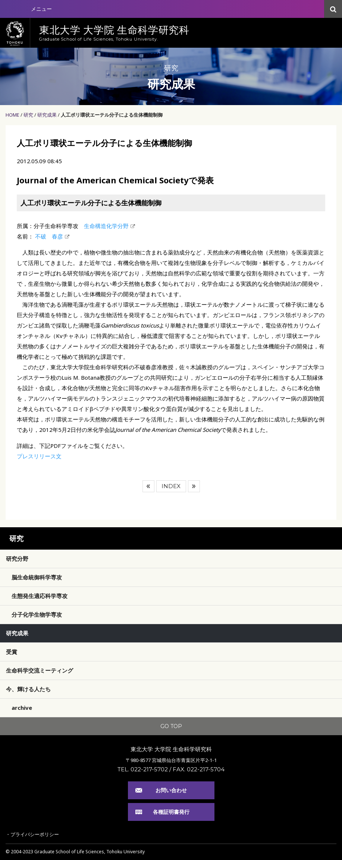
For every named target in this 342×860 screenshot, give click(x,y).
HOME (12, 114)
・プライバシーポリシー (32, 834)
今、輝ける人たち (28, 689)
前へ (148, 486)
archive (22, 707)
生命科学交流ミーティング (39, 670)
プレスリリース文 (39, 456)
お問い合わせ (171, 790)
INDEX (171, 486)
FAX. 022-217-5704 (199, 769)
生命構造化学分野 (106, 226)
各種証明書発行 (171, 811)
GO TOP (171, 726)
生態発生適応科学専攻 (40, 596)
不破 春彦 (48, 236)
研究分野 (17, 558)
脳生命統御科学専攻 (37, 577)
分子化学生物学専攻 (37, 614)
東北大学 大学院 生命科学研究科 (171, 749)
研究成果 (47, 114)
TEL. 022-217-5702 (142, 769)
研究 (28, 114)
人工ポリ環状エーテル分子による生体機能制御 (112, 114)
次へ (194, 486)
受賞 (11, 651)
